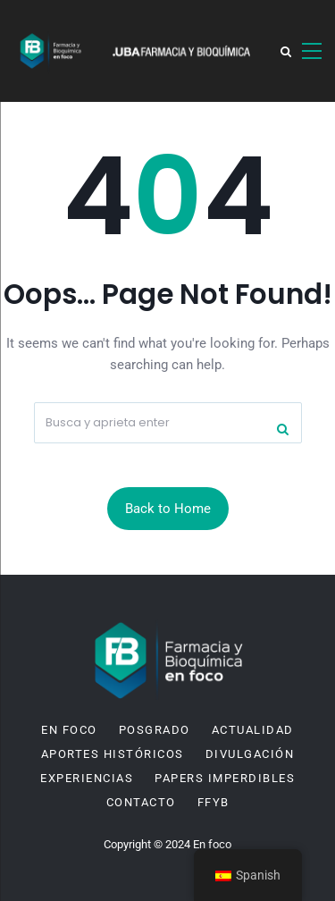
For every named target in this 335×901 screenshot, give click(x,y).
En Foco (69, 730)
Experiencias (86, 778)
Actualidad (253, 730)
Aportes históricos (112, 754)
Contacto (141, 802)
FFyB (213, 802)
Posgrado (154, 730)
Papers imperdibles (225, 778)
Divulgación (250, 754)
